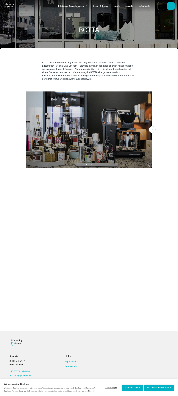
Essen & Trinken (101, 6)
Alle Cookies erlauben (159, 388)
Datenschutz (71, 366)
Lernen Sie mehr (88, 391)
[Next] (152, 129)
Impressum (70, 361)
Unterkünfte (144, 6)
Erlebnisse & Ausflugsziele (71, 6)
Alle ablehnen (132, 388)
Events (116, 6)
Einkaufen (129, 6)
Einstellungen (111, 388)
